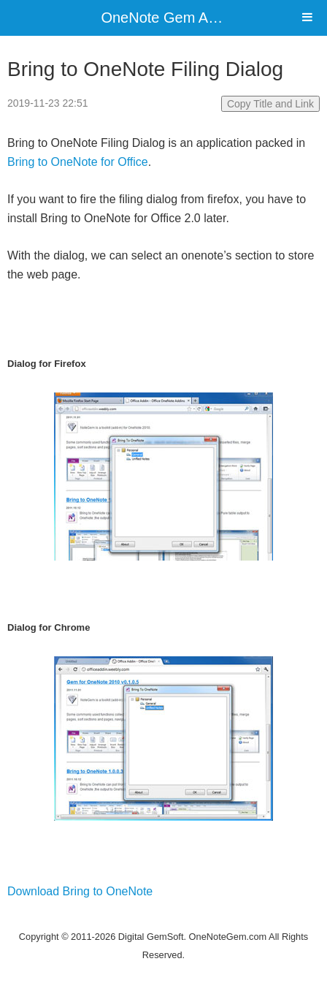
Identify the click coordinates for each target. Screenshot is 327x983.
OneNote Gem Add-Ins (174, 18)
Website (163, 917)
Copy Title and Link (270, 104)
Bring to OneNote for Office (77, 162)
